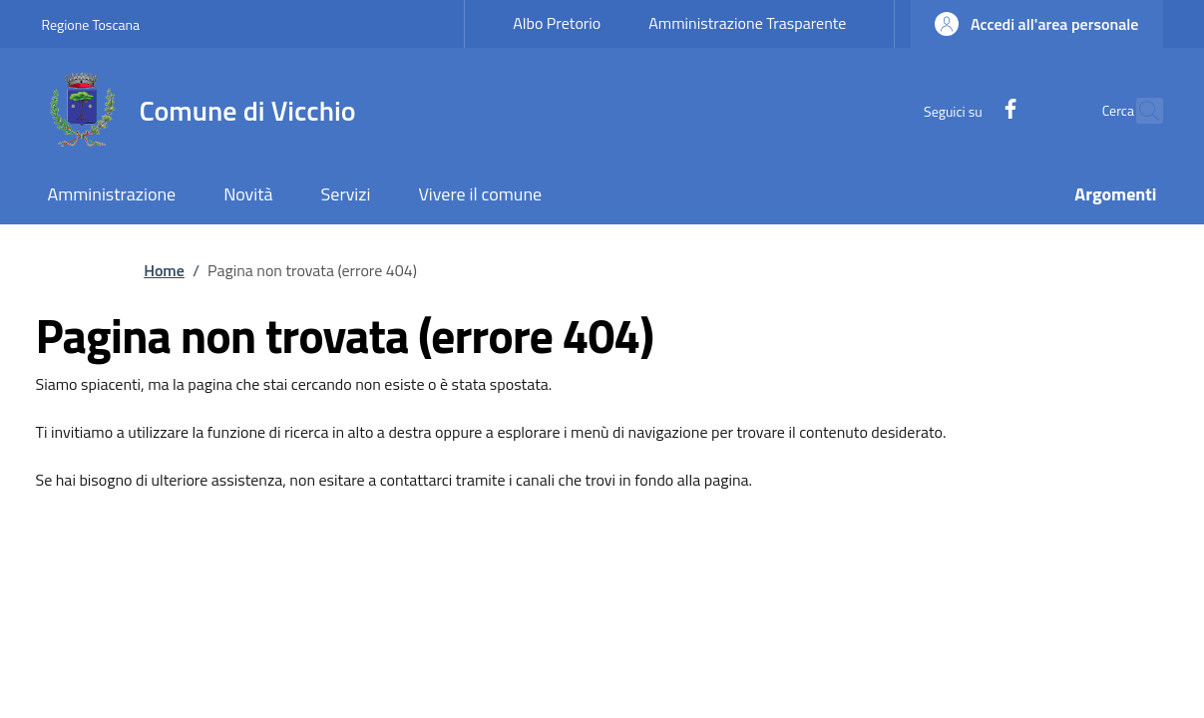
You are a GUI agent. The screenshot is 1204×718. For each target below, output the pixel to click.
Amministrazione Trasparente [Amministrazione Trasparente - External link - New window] (747, 23)
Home (164, 270)
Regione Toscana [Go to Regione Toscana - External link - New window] (91, 24)
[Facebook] (967, 110)
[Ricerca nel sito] (1139, 111)
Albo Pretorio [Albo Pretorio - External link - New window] (557, 23)
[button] (1036, 24)
